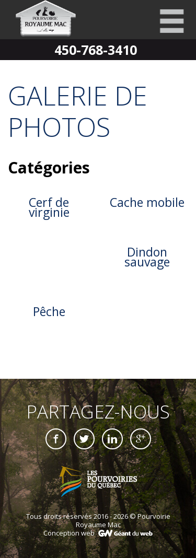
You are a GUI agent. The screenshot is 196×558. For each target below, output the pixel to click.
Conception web (69, 533)
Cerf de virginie (49, 207)
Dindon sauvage (147, 256)
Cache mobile (147, 202)
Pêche (49, 311)
